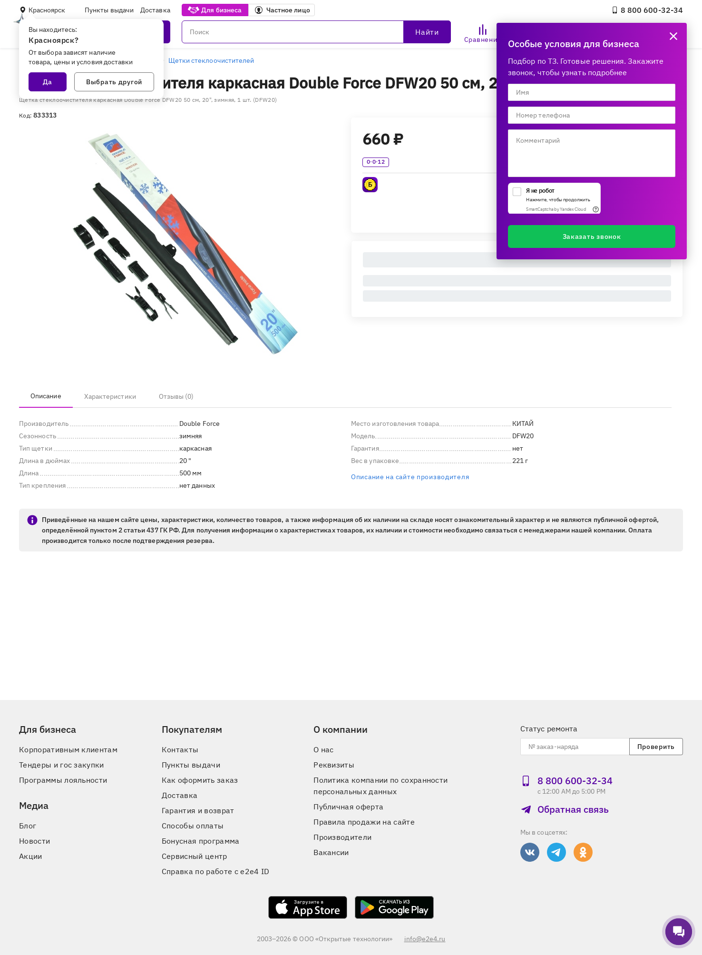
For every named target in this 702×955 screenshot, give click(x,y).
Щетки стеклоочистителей (211, 60)
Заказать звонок (592, 236)
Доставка (155, 10)
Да (47, 82)
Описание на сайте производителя (410, 477)
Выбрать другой (114, 82)
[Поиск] (316, 31)
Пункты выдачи (109, 10)
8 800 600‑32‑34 (647, 10)
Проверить (656, 746)
